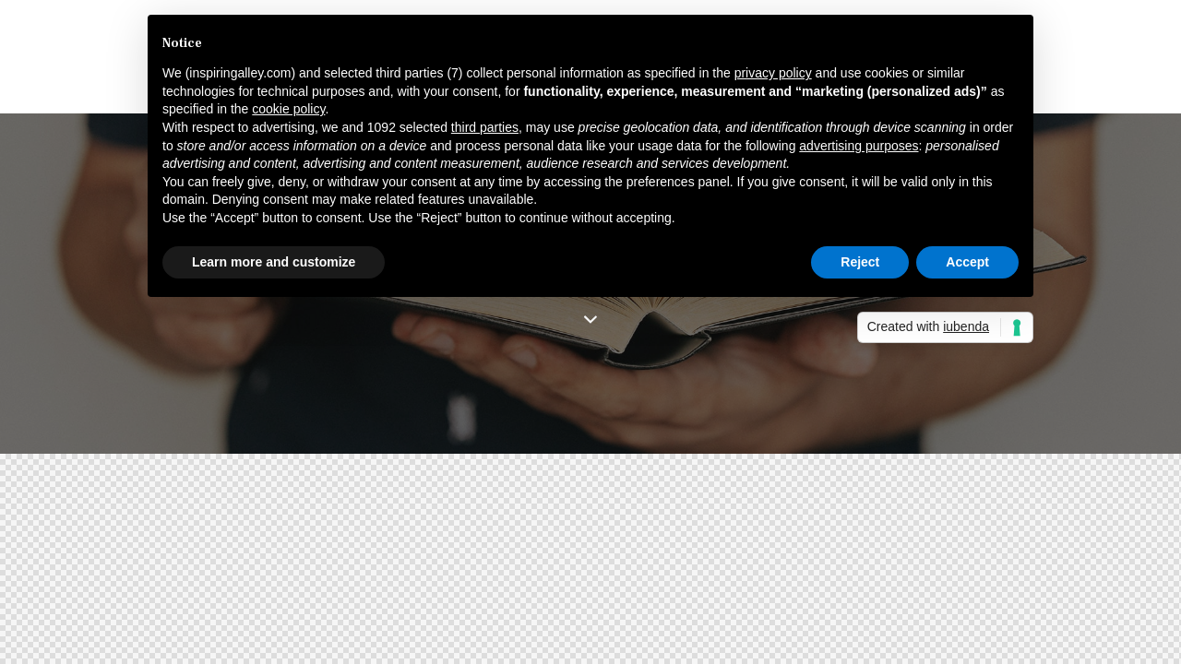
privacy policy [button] (773, 72)
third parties (485, 127)
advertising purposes (858, 145)
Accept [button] (967, 262)
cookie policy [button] (288, 108)
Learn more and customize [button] (273, 262)
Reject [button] (860, 262)
